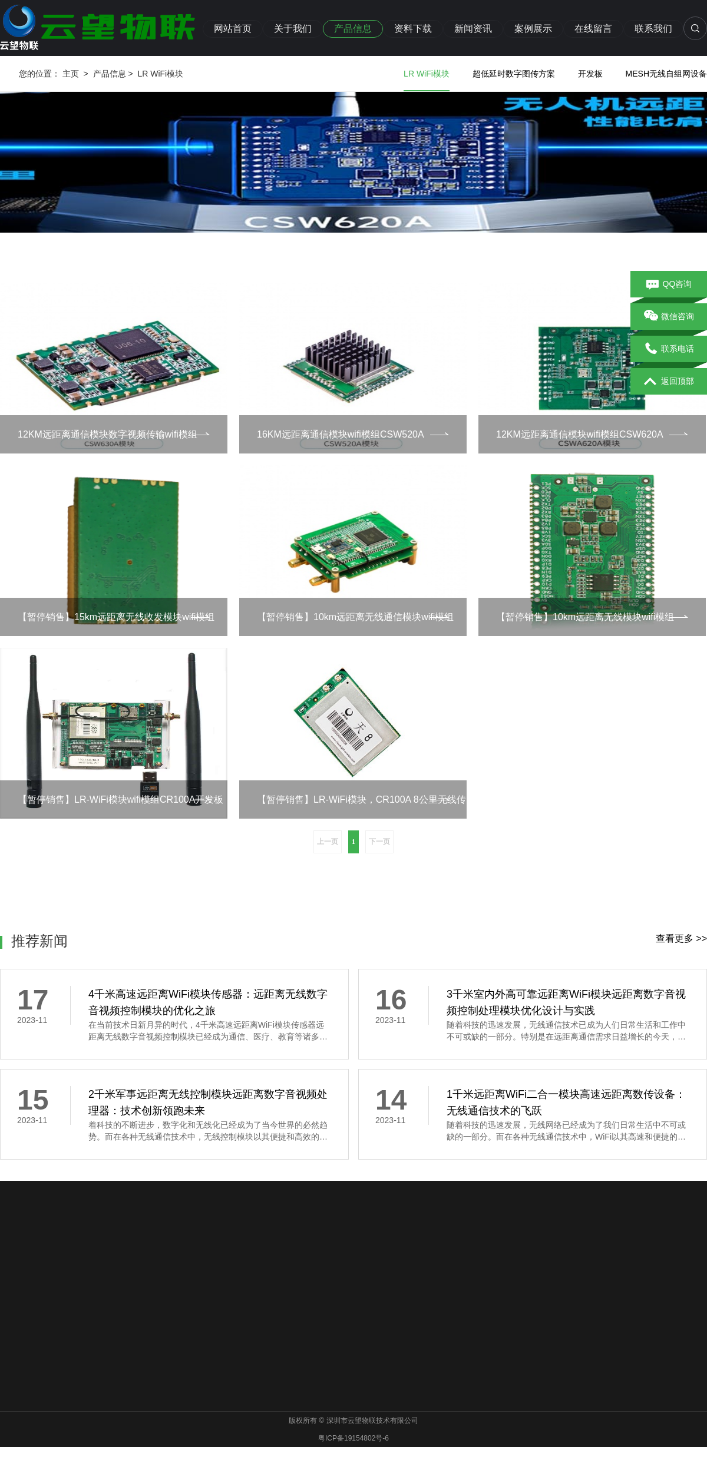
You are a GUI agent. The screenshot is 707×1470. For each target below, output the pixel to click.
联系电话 (669, 349)
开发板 (590, 73)
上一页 (327, 841)
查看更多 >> (681, 938)
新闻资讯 (473, 29)
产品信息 (353, 29)
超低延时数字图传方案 (514, 73)
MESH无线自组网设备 (666, 73)
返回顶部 (669, 382)
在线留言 (593, 29)
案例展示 (533, 29)
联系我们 (653, 29)
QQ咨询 (669, 284)
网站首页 (233, 29)
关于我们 (293, 29)
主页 (70, 73)
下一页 (379, 841)
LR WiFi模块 (160, 73)
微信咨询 (669, 317)
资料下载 (413, 29)
